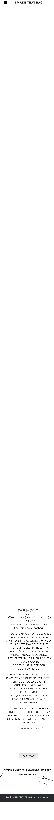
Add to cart (29, 756)
